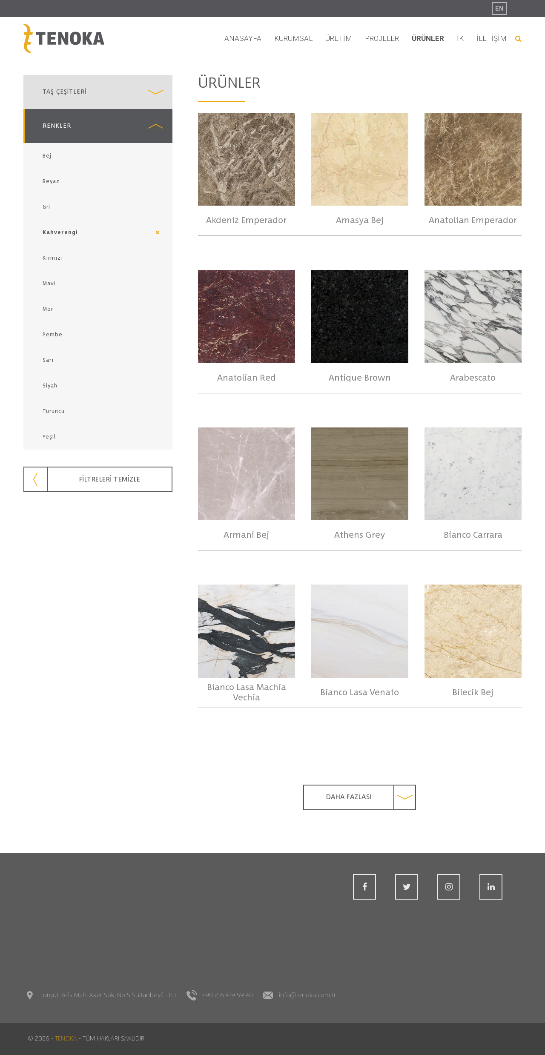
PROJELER (382, 38)
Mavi (49, 283)
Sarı (48, 360)
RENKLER (57, 126)
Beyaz (51, 181)
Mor (48, 309)
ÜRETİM (338, 38)
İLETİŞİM (491, 38)
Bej (47, 155)
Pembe (53, 334)
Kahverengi (60, 232)
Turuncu (54, 411)
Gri (46, 206)
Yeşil (49, 436)
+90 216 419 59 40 (227, 995)
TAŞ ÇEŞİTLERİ (64, 92)
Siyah (50, 385)
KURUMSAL (293, 38)
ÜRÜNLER (428, 38)
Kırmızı (53, 258)
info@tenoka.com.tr (307, 995)
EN (499, 8)
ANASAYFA (242, 38)
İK (460, 38)
